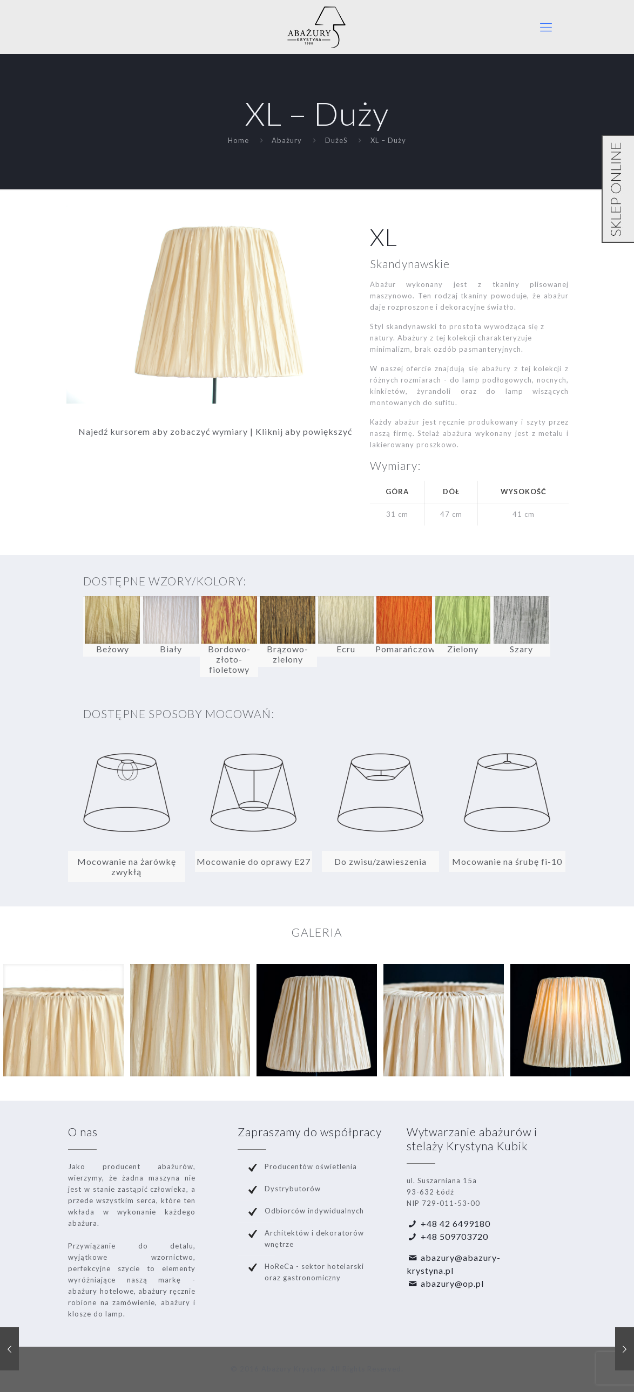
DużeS (336, 140)
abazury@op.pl (452, 1283)
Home (238, 140)
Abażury (287, 140)
